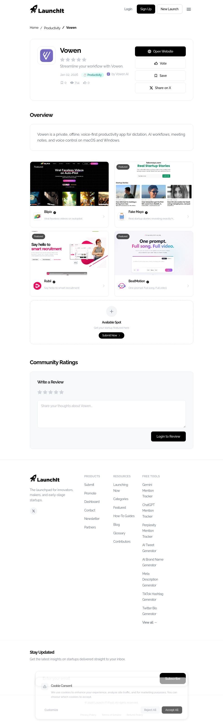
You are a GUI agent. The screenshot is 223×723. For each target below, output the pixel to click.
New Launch (170, 9)
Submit (89, 485)
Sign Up (146, 9)
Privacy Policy (88, 714)
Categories (120, 499)
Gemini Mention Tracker (148, 490)
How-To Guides (124, 516)
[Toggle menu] (188, 9)
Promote (90, 493)
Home (34, 27)
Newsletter (92, 519)
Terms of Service (111, 714)
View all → (149, 622)
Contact (89, 510)
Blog (116, 524)
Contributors (121, 541)
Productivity (52, 28)
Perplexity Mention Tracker (149, 530)
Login (128, 9)
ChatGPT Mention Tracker (148, 510)
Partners (90, 527)
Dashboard (92, 502)
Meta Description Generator (150, 579)
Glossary (119, 533)
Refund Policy (135, 714)
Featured (119, 507)
